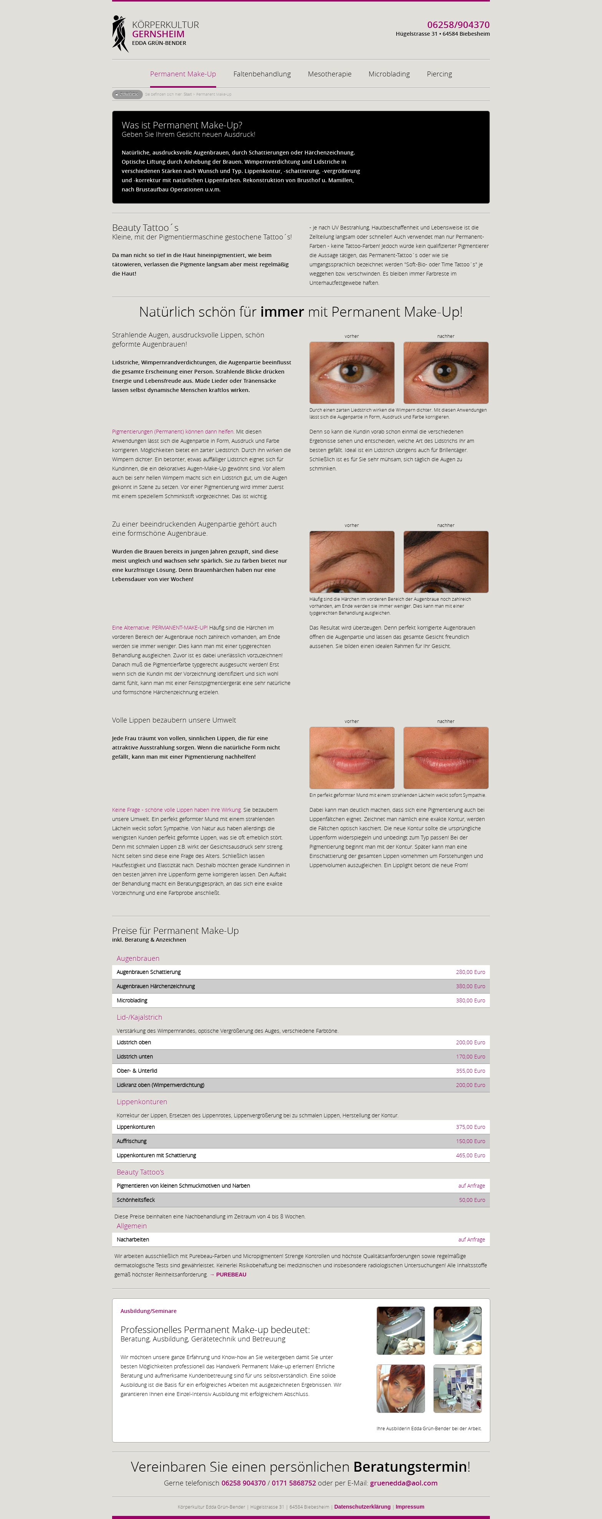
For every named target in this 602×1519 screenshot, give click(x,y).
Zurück (129, 94)
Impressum (410, 1507)
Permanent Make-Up (183, 73)
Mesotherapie (330, 73)
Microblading (389, 73)
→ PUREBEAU (227, 1274)
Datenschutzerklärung (362, 1507)
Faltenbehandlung (262, 73)
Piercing (439, 73)
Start (188, 94)
